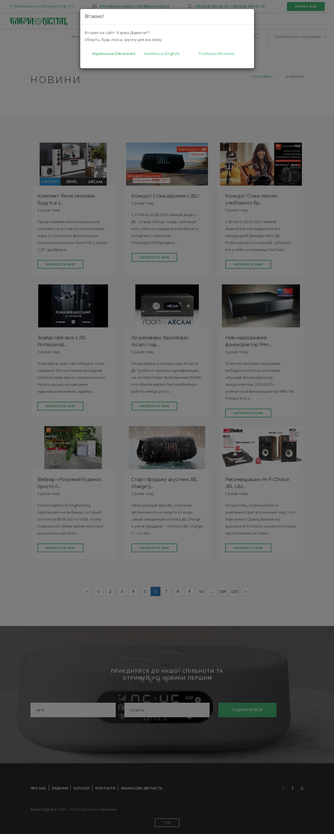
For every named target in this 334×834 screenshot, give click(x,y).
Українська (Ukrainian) (113, 53)
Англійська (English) (161, 53)
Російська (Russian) (216, 53)
